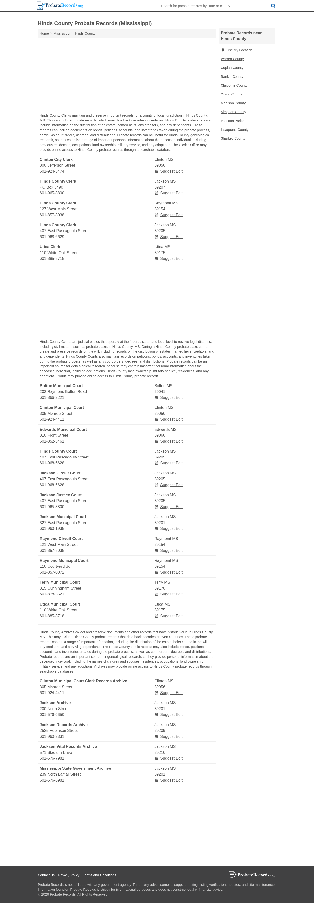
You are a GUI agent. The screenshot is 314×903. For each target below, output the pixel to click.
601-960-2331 (52, 736)
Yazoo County (231, 94)
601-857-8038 (52, 215)
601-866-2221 (52, 397)
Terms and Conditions (99, 875)
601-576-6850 (52, 715)
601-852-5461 (52, 441)
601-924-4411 (52, 419)
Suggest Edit (168, 171)
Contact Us (46, 875)
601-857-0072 (52, 572)
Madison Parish (233, 121)
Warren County (232, 59)
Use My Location (236, 50)
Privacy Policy (68, 875)
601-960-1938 (52, 528)
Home (44, 33)
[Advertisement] (127, 76)
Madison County (233, 103)
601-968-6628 (52, 463)
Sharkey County (233, 138)
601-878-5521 (52, 594)
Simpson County (233, 112)
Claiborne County (234, 85)
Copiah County (232, 68)
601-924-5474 (52, 171)
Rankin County (232, 77)
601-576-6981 (52, 780)
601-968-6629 (52, 237)
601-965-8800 (52, 193)
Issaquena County (235, 130)
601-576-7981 (52, 758)
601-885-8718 (52, 258)
